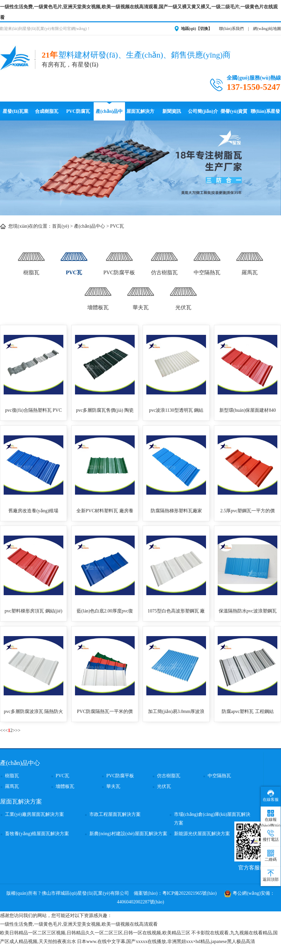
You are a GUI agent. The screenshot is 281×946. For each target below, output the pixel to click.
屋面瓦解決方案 (140, 114)
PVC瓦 (117, 226)
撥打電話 (271, 836)
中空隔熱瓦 (207, 260)
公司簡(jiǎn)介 (203, 111)
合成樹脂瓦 (46, 111)
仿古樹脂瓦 (164, 260)
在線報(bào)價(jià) (270, 819)
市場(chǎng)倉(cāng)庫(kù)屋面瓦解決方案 (212, 819)
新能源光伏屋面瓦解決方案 (202, 833)
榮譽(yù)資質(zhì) (234, 114)
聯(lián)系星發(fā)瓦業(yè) (265, 114)
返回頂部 (271, 876)
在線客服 (271, 796)
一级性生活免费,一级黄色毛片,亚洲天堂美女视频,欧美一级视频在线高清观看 (79, 924)
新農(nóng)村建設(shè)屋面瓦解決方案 (128, 833)
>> (18, 730)
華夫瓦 (140, 295)
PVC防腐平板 (119, 260)
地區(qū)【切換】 (196, 28)
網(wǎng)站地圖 (267, 28)
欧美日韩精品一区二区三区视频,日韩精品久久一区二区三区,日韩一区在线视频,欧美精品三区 (95, 932)
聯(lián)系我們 (231, 28)
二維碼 (271, 856)
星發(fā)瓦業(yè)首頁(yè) (15, 114)
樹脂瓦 (31, 260)
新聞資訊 (171, 111)
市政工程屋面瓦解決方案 (115, 814)
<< (2, 730)
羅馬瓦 (249, 260)
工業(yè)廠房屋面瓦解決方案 (34, 814)
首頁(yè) (60, 226)
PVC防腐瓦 (78, 111)
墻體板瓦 (98, 295)
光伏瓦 (183, 295)
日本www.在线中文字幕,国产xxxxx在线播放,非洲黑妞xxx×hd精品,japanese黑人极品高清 (166, 941)
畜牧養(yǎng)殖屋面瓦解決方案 (37, 833)
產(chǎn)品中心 (109, 114)
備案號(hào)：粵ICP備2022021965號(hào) (175, 893)
